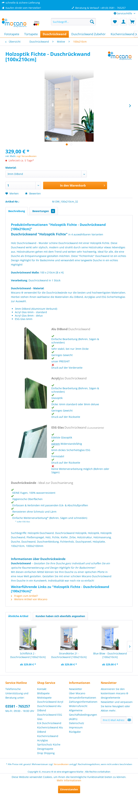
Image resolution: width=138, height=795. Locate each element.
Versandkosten (61, 764)
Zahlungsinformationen (83, 701)
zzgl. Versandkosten (26, 156)
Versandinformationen (82, 697)
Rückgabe (75, 731)
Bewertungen (43, 211)
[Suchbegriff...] (73, 21)
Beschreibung (16, 211)
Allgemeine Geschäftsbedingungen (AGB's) (83, 715)
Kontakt (41, 689)
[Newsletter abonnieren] (129, 720)
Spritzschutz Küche (48, 744)
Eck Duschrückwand (49, 723)
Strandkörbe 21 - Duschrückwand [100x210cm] (69, 655)
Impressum (76, 727)
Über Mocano (77, 693)
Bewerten (33, 193)
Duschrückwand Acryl (50, 701)
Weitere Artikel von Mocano (29, 599)
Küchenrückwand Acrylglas (47, 738)
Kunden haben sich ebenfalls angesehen (60, 616)
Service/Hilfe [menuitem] (123, 13)
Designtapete (45, 748)
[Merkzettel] (114, 21)
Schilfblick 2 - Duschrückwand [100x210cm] (28, 655)
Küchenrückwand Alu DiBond (50, 729)
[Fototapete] (12, 34)
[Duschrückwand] (54, 34)
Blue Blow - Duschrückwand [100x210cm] (110, 655)
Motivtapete (44, 697)
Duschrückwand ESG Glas (49, 717)
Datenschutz (76, 723)
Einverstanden (69, 789)
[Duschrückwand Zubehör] (88, 34)
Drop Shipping (46, 753)
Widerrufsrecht (78, 706)
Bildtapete (43, 693)
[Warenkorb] (132, 21)
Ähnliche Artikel (18, 616)
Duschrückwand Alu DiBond (49, 708)
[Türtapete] (31, 34)
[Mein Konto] (123, 21)
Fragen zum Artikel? (24, 596)
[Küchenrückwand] (122, 34)
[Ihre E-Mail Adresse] (113, 720)
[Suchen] (92, 21)
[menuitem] (73, 21)
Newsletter (75, 689)
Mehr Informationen (69, 780)
